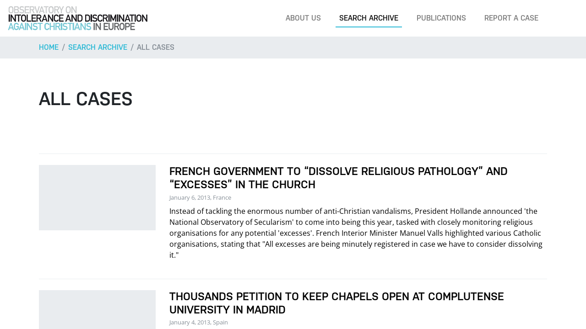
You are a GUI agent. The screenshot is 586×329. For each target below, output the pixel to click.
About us (303, 18)
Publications (441, 18)
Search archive (368, 18)
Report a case (511, 18)
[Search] (565, 18)
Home (49, 47)
